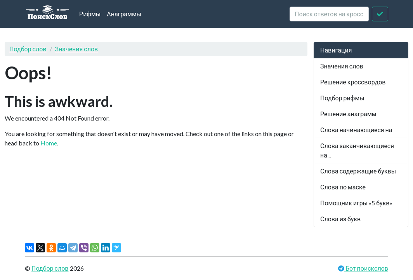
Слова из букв (340, 218)
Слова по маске (343, 187)
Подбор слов (28, 48)
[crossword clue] (329, 14)
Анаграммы (124, 14)
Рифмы (90, 14)
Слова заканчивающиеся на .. (357, 150)
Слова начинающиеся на (356, 129)
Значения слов (76, 48)
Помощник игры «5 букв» (356, 202)
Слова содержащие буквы (358, 171)
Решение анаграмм (348, 113)
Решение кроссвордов (352, 82)
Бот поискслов (366, 268)
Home (48, 143)
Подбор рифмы (342, 98)
